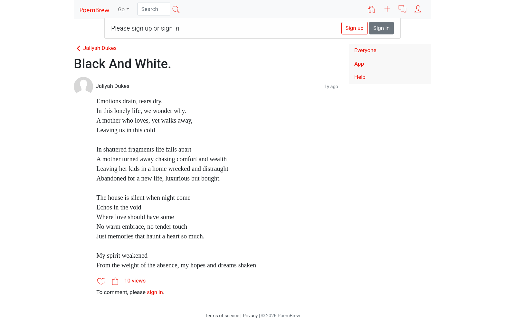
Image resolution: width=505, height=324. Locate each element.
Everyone (365, 50)
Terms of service (222, 316)
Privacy (250, 316)
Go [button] (121, 9)
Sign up (355, 28)
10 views (135, 280)
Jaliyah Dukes (95, 48)
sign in (155, 292)
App (359, 63)
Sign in (381, 28)
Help (360, 77)
